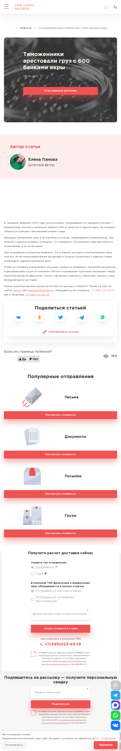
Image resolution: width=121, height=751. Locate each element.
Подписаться (60, 704)
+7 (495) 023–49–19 (103, 290)
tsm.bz (17, 290)
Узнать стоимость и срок (60, 629)
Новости (25, 28)
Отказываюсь (14, 745)
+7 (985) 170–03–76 (37, 295)
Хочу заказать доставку (60, 91)
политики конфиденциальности (55, 664)
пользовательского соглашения (72, 661)
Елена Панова (42, 159)
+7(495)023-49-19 (63, 644)
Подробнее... (109, 738)
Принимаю (106, 745)
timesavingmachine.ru (41, 290)
